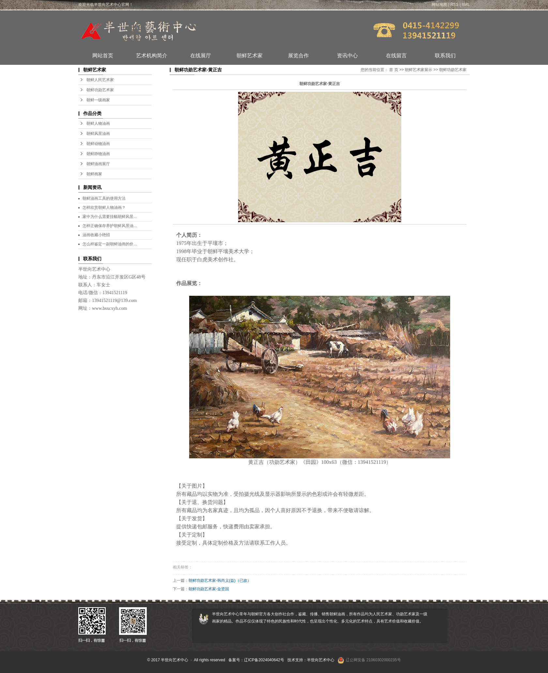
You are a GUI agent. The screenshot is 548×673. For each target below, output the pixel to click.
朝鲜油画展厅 (98, 164)
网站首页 (102, 55)
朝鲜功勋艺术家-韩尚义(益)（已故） (220, 580)
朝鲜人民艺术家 (100, 80)
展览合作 (298, 55)
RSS (454, 4)
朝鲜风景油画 (98, 133)
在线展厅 (200, 55)
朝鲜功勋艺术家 (100, 90)
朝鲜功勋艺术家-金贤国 (209, 589)
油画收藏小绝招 (96, 235)
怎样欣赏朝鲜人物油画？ (104, 207)
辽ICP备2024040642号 (264, 660)
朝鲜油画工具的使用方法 (104, 198)
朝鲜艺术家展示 (418, 69)
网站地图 (439, 4)
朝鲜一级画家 (98, 100)
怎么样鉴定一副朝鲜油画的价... (110, 244)
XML (466, 4)
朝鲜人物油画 (98, 123)
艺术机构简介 (151, 55)
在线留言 (396, 55)
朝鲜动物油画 (98, 143)
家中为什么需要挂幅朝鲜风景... (110, 216)
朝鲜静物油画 (98, 153)
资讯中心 (347, 55)
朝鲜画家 (94, 174)
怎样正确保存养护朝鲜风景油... (110, 225)
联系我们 (445, 55)
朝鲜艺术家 (249, 55)
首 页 (393, 69)
